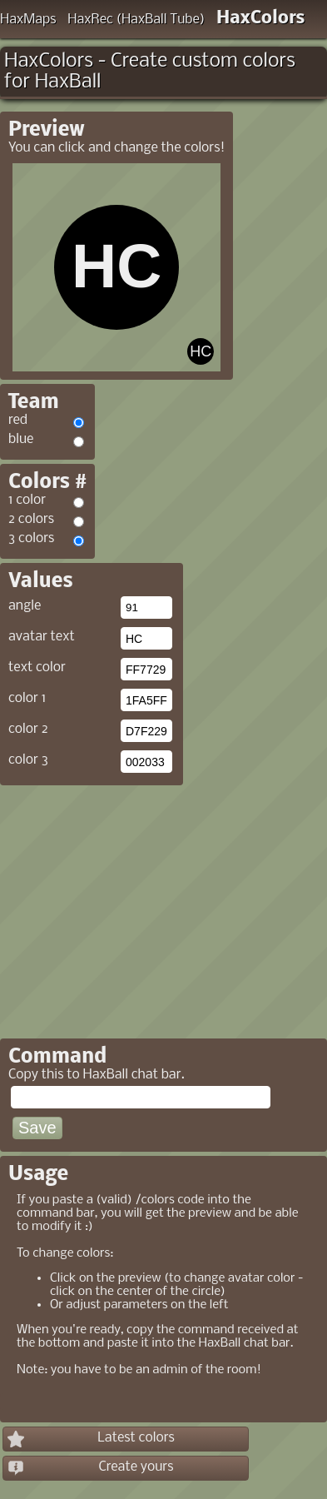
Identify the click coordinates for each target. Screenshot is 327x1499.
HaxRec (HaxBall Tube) (136, 19)
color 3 (28, 760)
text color (37, 667)
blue (20, 439)
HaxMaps (28, 19)
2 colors (31, 519)
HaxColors (260, 18)
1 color (27, 500)
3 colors (31, 538)
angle (24, 606)
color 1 (27, 698)
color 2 (28, 729)
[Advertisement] (140, 906)
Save (37, 1127)
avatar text (41, 637)
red (17, 420)
